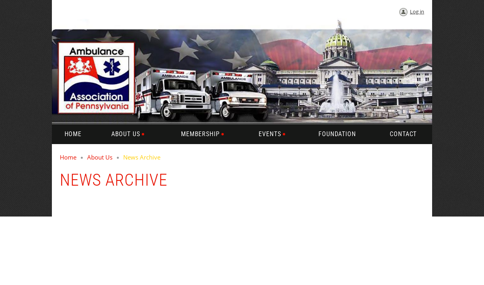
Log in (417, 11)
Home (68, 157)
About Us (99, 157)
